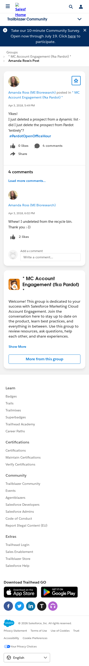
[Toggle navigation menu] (79, 19)
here (72, 36)
